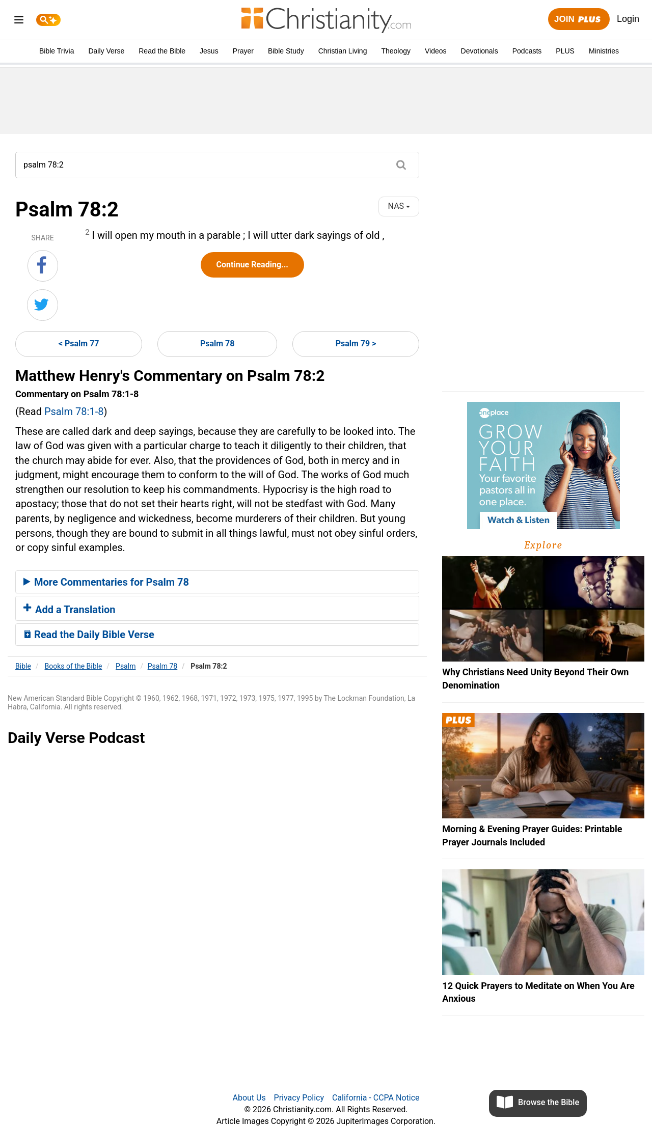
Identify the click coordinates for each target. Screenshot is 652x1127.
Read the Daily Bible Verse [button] (88, 634)
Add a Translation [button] (69, 609)
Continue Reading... (252, 264)
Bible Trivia (56, 51)
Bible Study (286, 51)
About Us (248, 1098)
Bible (23, 666)
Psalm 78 (217, 343)
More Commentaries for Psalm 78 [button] (106, 582)
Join (578, 19)
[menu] (19, 21)
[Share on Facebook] (43, 266)
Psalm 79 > (356, 343)
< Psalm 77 (79, 343)
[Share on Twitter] (42, 305)
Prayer (243, 51)
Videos (436, 51)
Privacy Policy (299, 1098)
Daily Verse (106, 51)
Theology (396, 51)
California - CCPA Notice (376, 1098)
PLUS (565, 51)
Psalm (125, 666)
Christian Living (342, 51)
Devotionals (479, 51)
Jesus (209, 51)
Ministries (604, 51)
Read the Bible (162, 51)
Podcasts (527, 51)
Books (73, 666)
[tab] (217, 582)
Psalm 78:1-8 (74, 411)
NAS (399, 206)
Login (628, 19)
